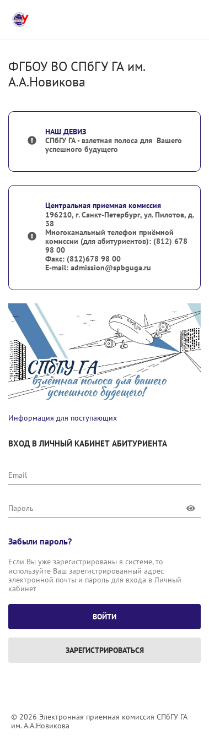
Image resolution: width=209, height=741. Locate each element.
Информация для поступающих (62, 418)
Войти (104, 617)
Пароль (21, 508)
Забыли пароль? (40, 541)
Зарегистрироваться (105, 650)
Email (17, 475)
